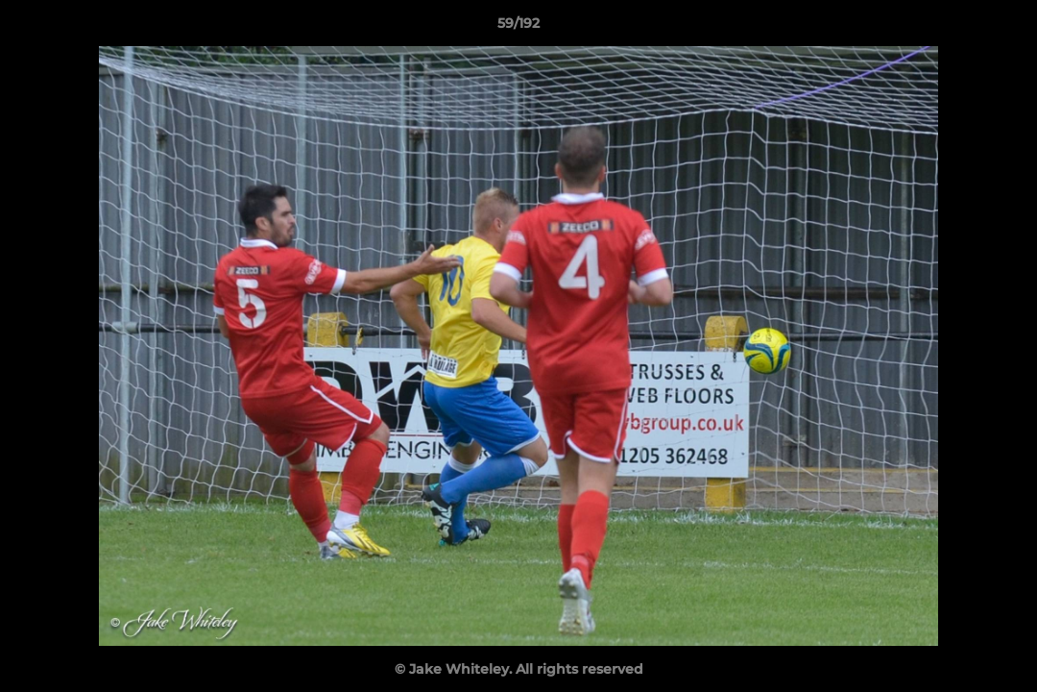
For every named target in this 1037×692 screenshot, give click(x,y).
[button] (1002, 28)
